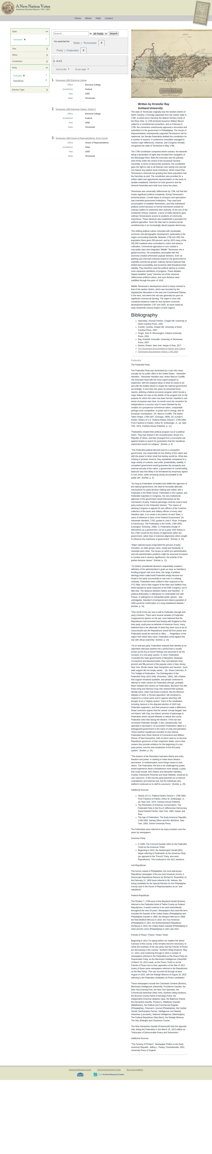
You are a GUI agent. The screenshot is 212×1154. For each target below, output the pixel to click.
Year (14, 48)
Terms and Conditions (134, 1070)
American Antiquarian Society (80, 1070)
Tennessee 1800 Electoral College (71, 80)
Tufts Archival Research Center (109, 1070)
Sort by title (61, 69)
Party (14, 67)
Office (14, 55)
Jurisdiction (17, 61)
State (14, 31)
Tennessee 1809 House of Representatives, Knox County (81, 138)
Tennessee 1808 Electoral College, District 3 (75, 109)
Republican (18, 80)
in (91, 33)
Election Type (18, 90)
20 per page (80, 69)
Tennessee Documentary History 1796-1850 (158, 352)
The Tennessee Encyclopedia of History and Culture (161, 348)
